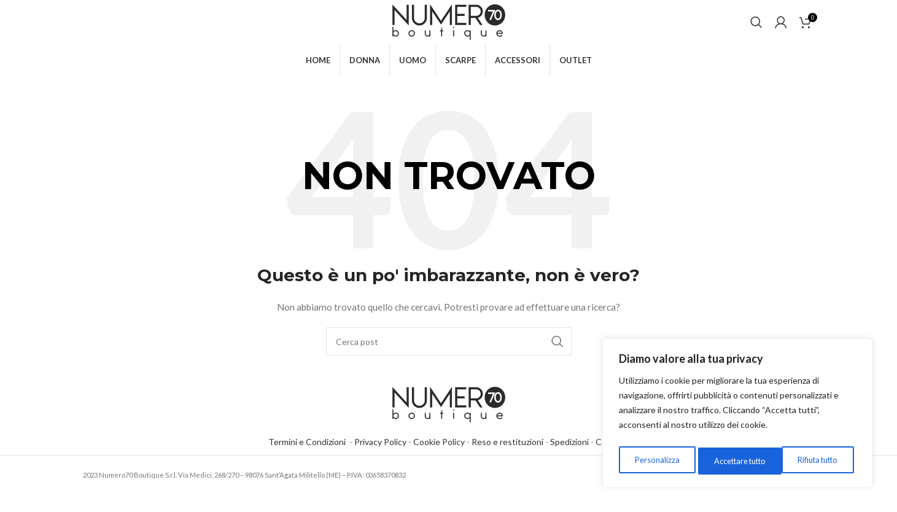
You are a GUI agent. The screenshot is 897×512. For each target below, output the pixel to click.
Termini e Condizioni (308, 459)
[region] (737, 415)
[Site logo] (448, 30)
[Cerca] (756, 30)
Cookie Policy (439, 459)
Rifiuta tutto (730, 461)
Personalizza (654, 461)
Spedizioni (569, 459)
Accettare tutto (813, 461)
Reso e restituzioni (507, 459)
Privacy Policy (380, 459)
